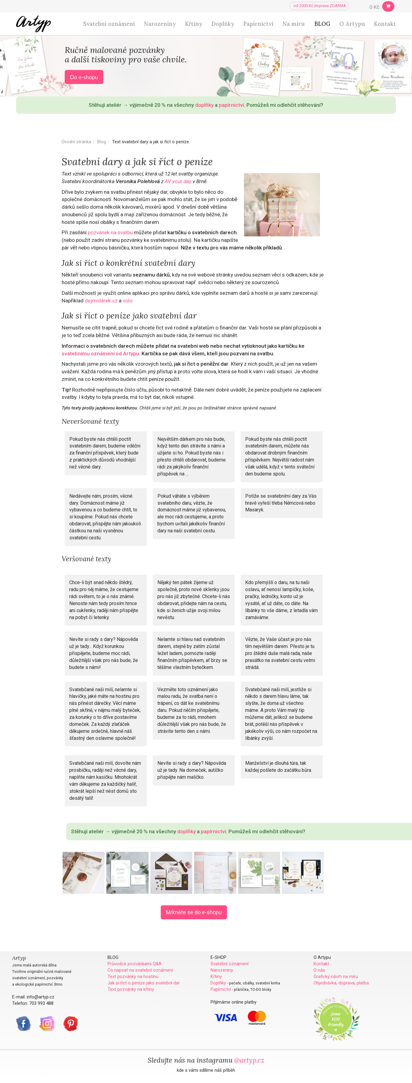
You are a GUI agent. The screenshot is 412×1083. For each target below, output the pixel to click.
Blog (101, 142)
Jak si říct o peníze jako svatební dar (144, 983)
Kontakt (385, 23)
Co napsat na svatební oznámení (140, 970)
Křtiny (193, 23)
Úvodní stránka (76, 142)
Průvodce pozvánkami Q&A (135, 963)
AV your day (178, 181)
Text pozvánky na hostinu (133, 976)
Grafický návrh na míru (336, 976)
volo (127, 301)
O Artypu (352, 23)
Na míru (294, 23)
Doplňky (222, 23)
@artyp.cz (249, 1060)
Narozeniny (160, 23)
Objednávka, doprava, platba (341, 983)
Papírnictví (258, 23)
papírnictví (231, 105)
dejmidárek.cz (101, 301)
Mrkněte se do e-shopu (194, 912)
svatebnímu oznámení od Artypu (100, 353)
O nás (319, 970)
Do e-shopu (84, 77)
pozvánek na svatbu (110, 232)
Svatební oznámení (109, 23)
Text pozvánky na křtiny (131, 989)
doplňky (204, 105)
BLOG (322, 23)
